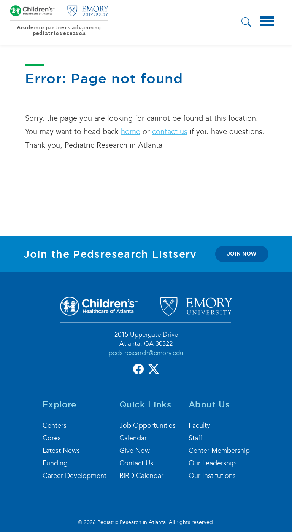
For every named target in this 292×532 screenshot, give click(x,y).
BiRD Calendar (141, 475)
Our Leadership (212, 463)
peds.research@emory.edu (146, 353)
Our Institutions (212, 475)
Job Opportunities (147, 425)
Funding (55, 463)
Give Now (134, 450)
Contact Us (136, 463)
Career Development (74, 475)
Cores (52, 438)
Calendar (133, 438)
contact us (169, 131)
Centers (55, 425)
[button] (246, 23)
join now (242, 253)
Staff (195, 438)
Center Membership (219, 450)
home (130, 131)
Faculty (199, 425)
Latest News (61, 450)
